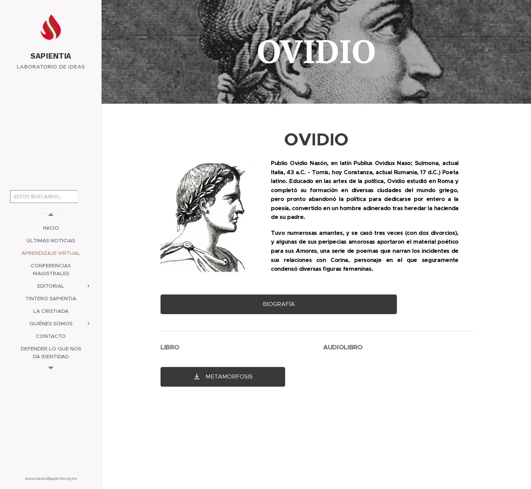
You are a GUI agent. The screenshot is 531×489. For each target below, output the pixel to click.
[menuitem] (51, 228)
